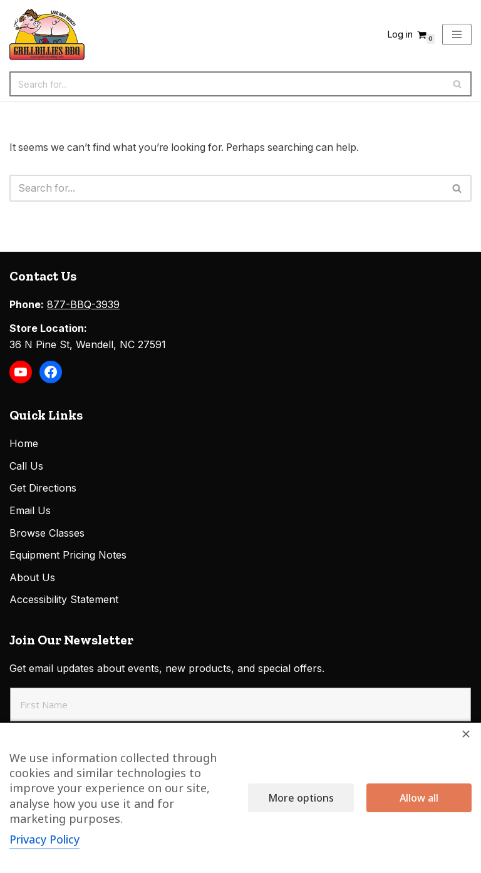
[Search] (226, 83)
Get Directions (42, 489)
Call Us (26, 466)
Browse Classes (47, 533)
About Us (32, 578)
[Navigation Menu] (457, 34)
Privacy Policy (45, 839)
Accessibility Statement (63, 600)
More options (301, 798)
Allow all (419, 798)
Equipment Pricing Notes (68, 555)
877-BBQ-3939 (83, 305)
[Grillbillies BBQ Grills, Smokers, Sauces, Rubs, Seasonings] (47, 34)
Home (23, 444)
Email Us (30, 511)
